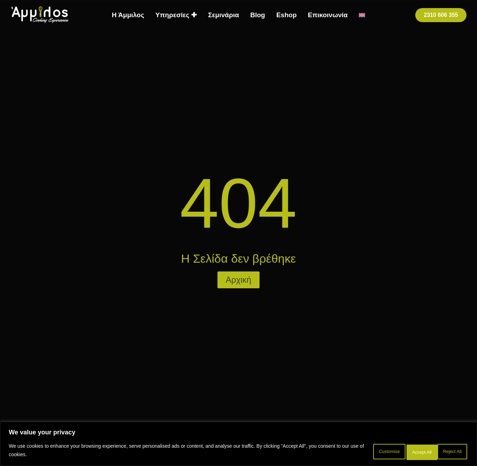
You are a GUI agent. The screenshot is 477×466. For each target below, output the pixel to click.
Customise (358, 451)
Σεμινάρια (223, 15)
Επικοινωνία (328, 15)
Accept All (447, 451)
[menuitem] (362, 15)
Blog (257, 15)
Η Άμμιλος (128, 15)
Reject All (403, 451)
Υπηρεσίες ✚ (176, 15)
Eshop (286, 15)
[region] (238, 445)
